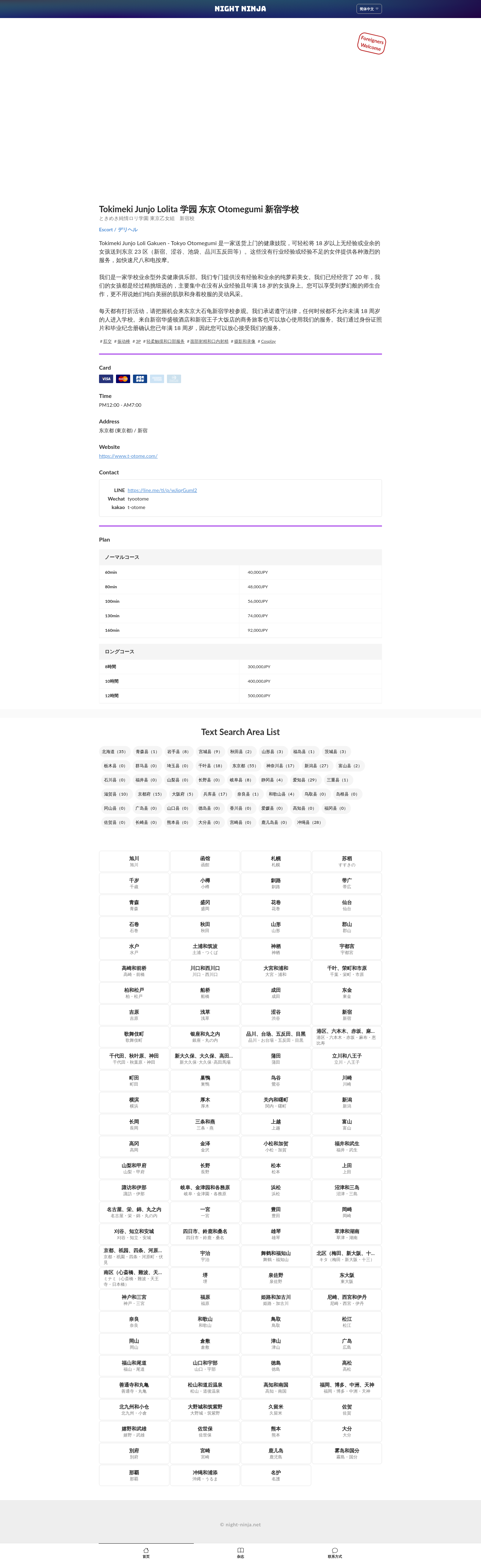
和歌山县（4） (283, 794)
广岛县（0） (147, 808)
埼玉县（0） (179, 765)
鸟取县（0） (316, 794)
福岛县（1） (305, 751)
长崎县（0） (147, 822)
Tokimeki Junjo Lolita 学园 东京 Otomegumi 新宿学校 (199, 209)
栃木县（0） (116, 765)
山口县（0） (179, 808)
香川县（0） (242, 808)
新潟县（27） (318, 765)
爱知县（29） (306, 779)
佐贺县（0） (116, 822)
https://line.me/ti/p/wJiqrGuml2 (162, 490)
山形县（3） (273, 751)
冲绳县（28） (310, 822)
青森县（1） (148, 751)
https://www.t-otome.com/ (128, 456)
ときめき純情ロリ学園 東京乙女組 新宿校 (147, 218)
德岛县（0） (210, 808)
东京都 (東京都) (116, 430)
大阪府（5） (184, 794)
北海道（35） (115, 751)
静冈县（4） (273, 779)
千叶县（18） (211, 765)
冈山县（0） (116, 808)
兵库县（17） (216, 794)
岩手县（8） (179, 751)
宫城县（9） (210, 751)
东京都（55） (245, 765)
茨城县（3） (336, 751)
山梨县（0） (179, 779)
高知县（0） (305, 808)
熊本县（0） (179, 822)
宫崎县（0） (242, 822)
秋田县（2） (242, 751)
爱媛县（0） (273, 808)
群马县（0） (147, 765)
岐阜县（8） (242, 779)
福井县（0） (147, 779)
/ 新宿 (140, 430)
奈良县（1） (249, 794)
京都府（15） (151, 794)
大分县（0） (210, 822)
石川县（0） (116, 779)
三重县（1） (338, 779)
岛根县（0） (348, 794)
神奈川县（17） (281, 765)
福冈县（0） (336, 808)
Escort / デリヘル (118, 229)
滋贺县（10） (117, 794)
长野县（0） (210, 779)
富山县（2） (350, 765)
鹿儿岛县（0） (275, 822)
